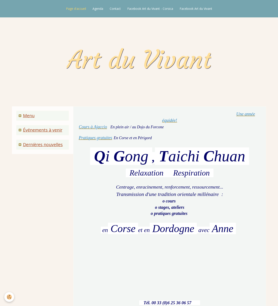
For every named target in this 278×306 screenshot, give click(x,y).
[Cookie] (9, 297)
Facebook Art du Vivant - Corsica (150, 9)
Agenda (98, 9)
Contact (115, 9)
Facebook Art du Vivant (196, 9)
